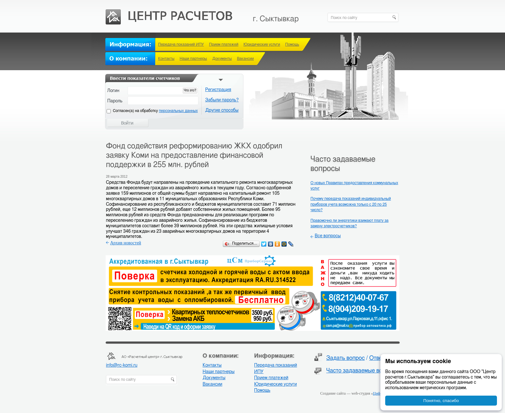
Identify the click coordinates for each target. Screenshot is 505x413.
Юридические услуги (261, 44)
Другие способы (222, 110)
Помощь (292, 44)
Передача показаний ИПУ (181, 44)
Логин (113, 91)
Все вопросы (328, 236)
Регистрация (218, 90)
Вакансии (245, 59)
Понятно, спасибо (441, 400)
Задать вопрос (345, 358)
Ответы (379, 358)
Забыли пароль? (222, 100)
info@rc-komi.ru (121, 365)
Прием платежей (223, 44)
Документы (222, 59)
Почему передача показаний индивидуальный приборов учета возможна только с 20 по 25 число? (350, 204)
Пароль (114, 101)
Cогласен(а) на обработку (155, 111)
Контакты (166, 59)
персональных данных (178, 111)
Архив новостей (125, 242)
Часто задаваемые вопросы (362, 371)
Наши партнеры (193, 59)
